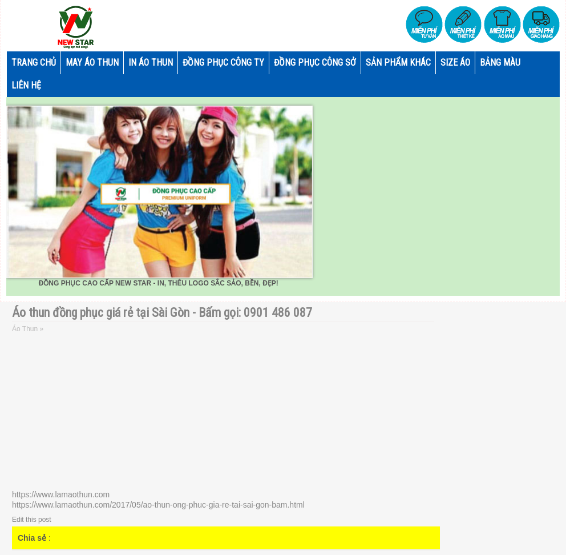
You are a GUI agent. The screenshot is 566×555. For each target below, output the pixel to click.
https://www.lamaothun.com (61, 494)
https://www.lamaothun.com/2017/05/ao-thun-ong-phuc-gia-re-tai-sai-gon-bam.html (158, 504)
